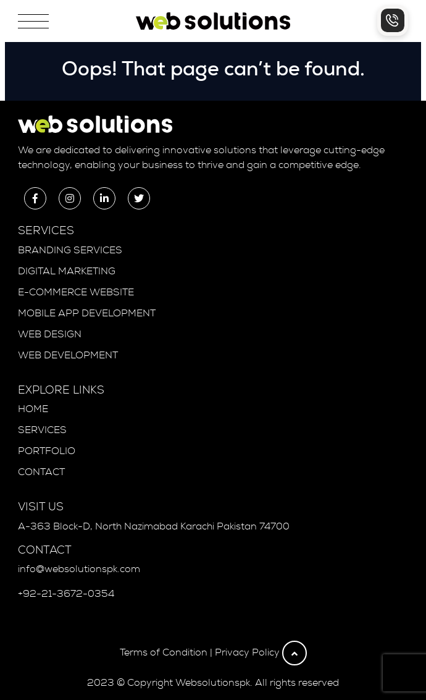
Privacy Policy (247, 652)
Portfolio (46, 451)
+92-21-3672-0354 (66, 594)
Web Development (68, 355)
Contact (41, 472)
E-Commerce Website (76, 292)
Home (33, 409)
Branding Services (70, 250)
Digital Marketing (66, 271)
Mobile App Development (87, 313)
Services (42, 430)
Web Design (49, 334)
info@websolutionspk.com (79, 569)
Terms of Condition (163, 652)
